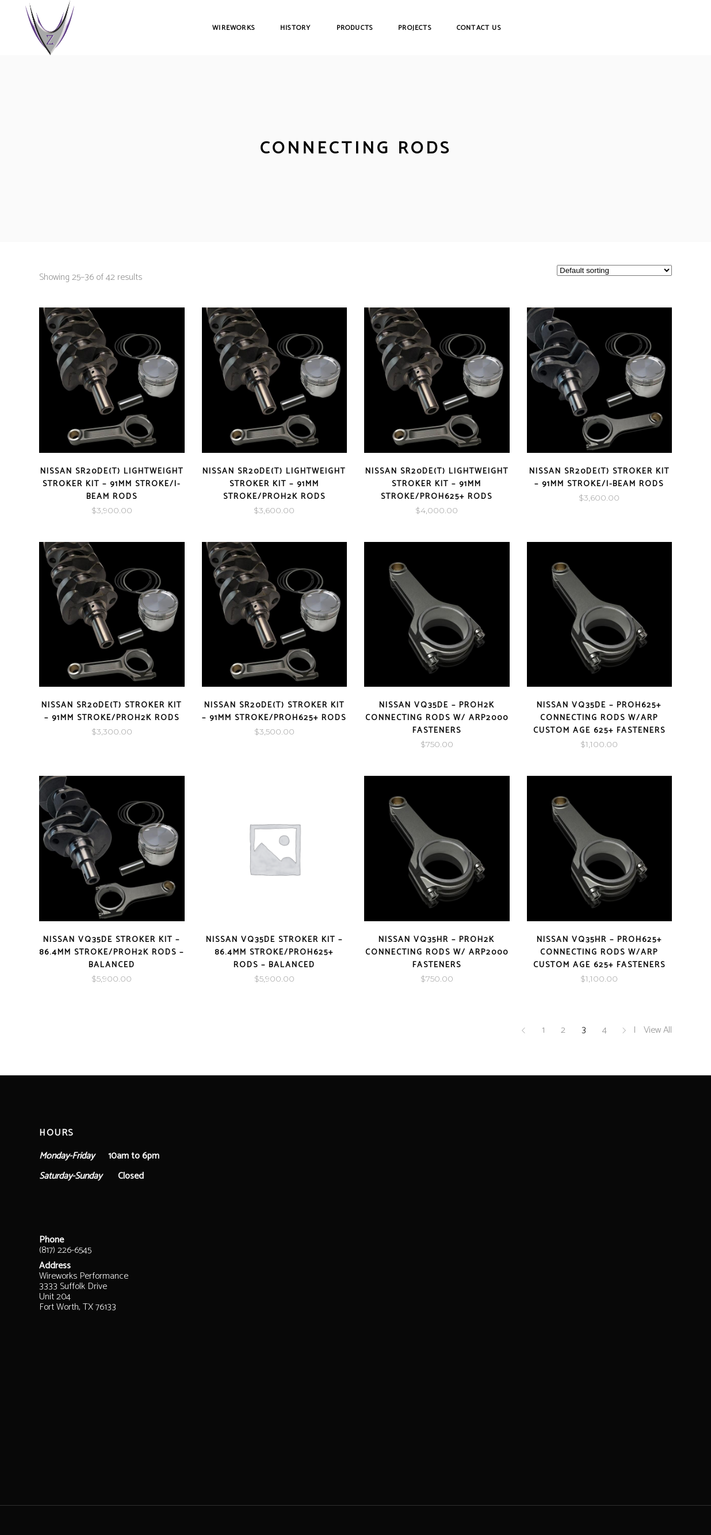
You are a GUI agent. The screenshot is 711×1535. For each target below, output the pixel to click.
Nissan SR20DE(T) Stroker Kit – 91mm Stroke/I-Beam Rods (599, 478)
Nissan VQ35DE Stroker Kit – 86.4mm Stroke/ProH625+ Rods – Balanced (274, 952)
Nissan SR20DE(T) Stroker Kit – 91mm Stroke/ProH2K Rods (111, 712)
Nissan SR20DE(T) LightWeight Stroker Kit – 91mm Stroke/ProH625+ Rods (437, 484)
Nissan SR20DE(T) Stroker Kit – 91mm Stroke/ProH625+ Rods (274, 712)
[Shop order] (614, 270)
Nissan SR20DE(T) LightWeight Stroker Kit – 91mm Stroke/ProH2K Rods (274, 484)
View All (658, 1030)
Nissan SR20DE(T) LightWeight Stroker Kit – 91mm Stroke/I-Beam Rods (112, 484)
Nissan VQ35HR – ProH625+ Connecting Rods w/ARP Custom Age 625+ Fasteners (599, 952)
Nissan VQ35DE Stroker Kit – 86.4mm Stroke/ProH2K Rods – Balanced (111, 952)
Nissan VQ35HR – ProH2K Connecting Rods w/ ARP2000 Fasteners (437, 952)
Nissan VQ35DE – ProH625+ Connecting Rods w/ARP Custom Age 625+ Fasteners (599, 718)
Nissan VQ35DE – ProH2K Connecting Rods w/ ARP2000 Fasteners (437, 718)
